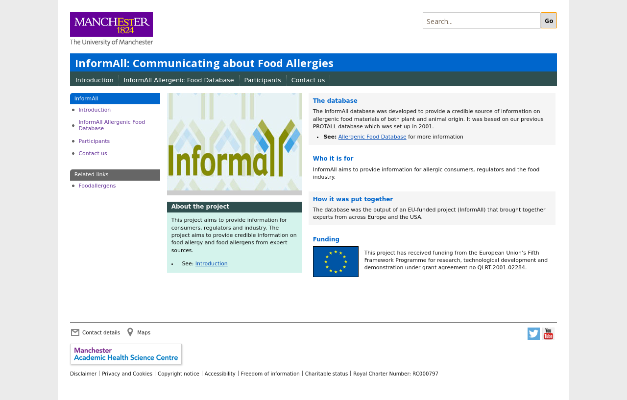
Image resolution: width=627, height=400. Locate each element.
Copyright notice (178, 373)
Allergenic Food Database (372, 137)
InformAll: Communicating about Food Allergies (204, 63)
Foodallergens (97, 186)
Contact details (101, 332)
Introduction (94, 80)
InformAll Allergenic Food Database (179, 80)
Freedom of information (270, 373)
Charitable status (326, 373)
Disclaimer (83, 373)
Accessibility (220, 373)
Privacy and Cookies (127, 373)
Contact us (308, 80)
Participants (262, 80)
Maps (143, 332)
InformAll (86, 98)
